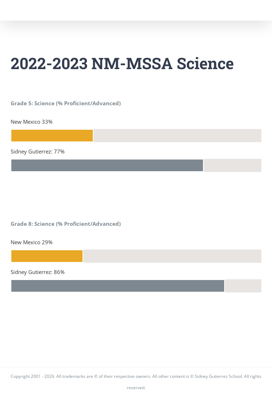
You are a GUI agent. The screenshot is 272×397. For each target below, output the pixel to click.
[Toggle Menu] (256, 10)
